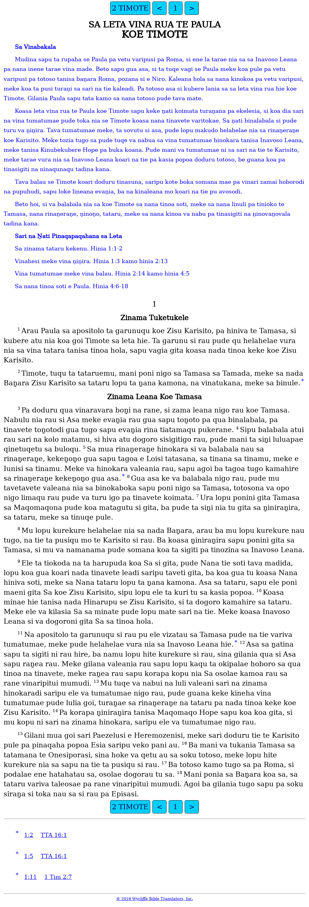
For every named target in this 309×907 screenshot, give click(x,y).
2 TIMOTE (130, 8)
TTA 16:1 (54, 835)
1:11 (30, 877)
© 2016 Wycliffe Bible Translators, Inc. (154, 898)
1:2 (28, 835)
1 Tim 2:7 (58, 877)
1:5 (28, 856)
